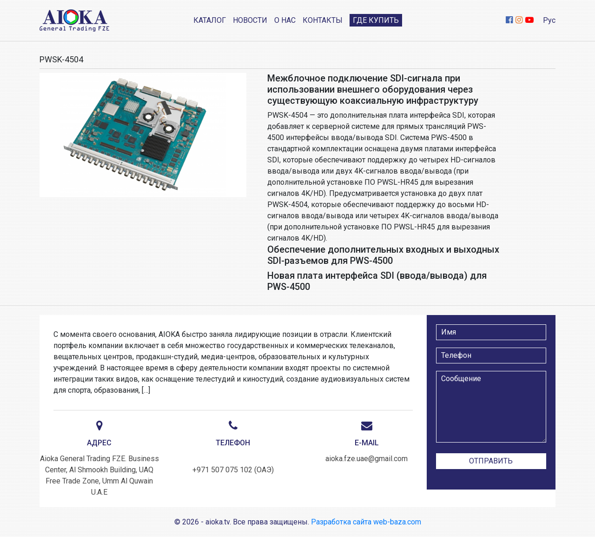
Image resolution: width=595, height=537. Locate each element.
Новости (250, 20)
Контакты (323, 20)
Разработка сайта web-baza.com (366, 521)
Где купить (376, 20)
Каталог (209, 20)
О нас (285, 20)
